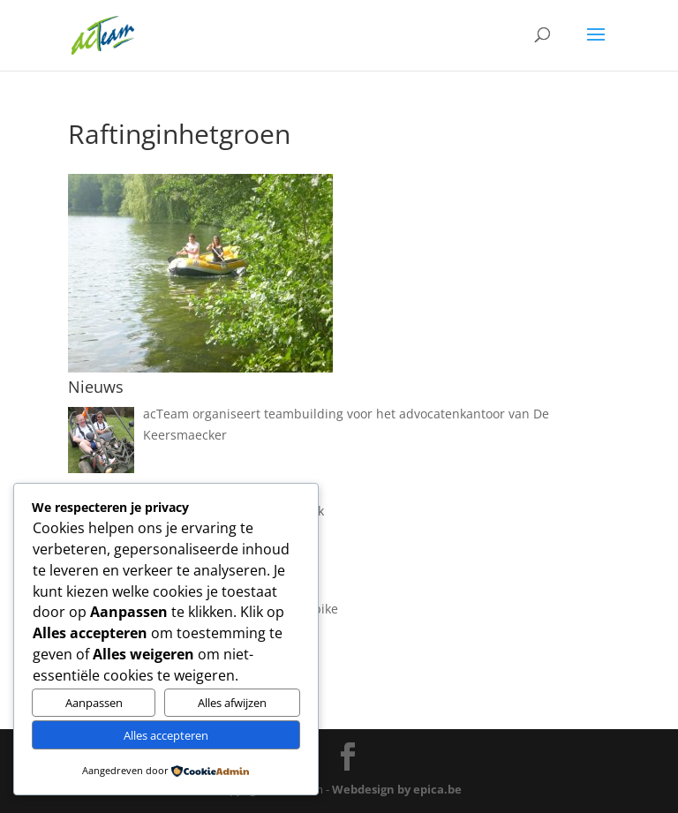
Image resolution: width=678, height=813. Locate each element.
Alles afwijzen (232, 703)
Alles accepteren (166, 735)
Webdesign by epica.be (397, 789)
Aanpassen (94, 703)
